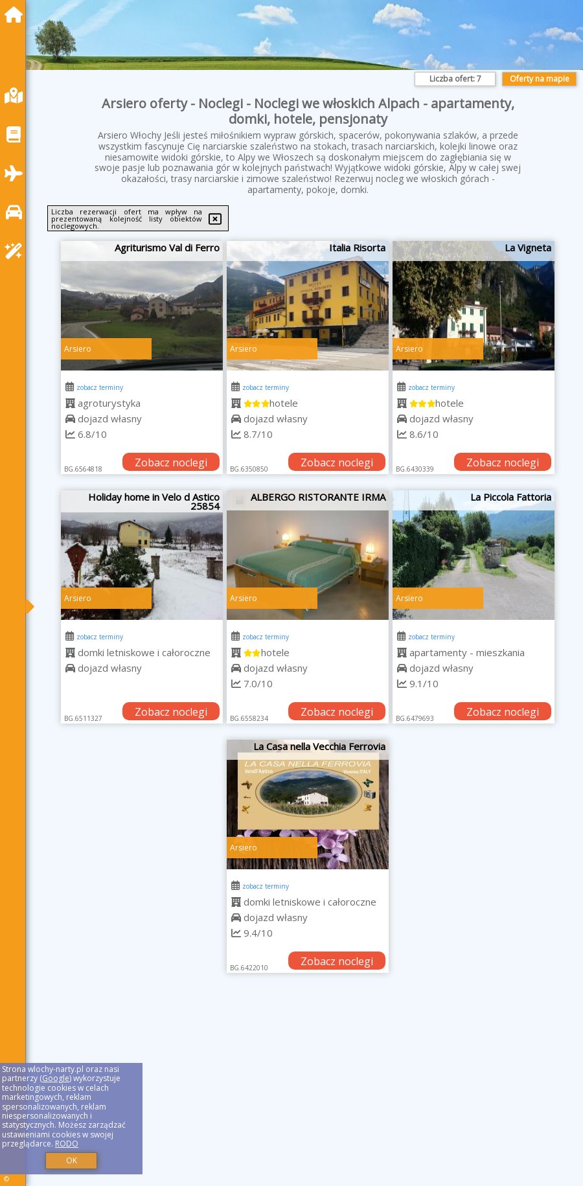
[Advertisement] (308, 1094)
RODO (66, 1143)
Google (55, 1078)
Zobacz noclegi (171, 462)
